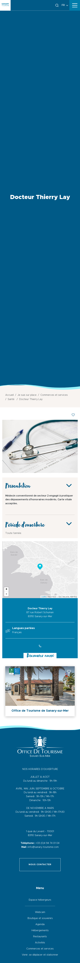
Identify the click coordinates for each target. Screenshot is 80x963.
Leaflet (43, 597)
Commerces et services (40, 948)
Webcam (40, 912)
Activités (40, 942)
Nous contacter (40, 864)
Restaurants (40, 936)
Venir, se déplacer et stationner (40, 955)
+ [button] (6, 589)
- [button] (6, 594)
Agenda (40, 924)
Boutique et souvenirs (40, 918)
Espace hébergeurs (40, 900)
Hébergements (40, 930)
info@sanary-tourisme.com (43, 847)
